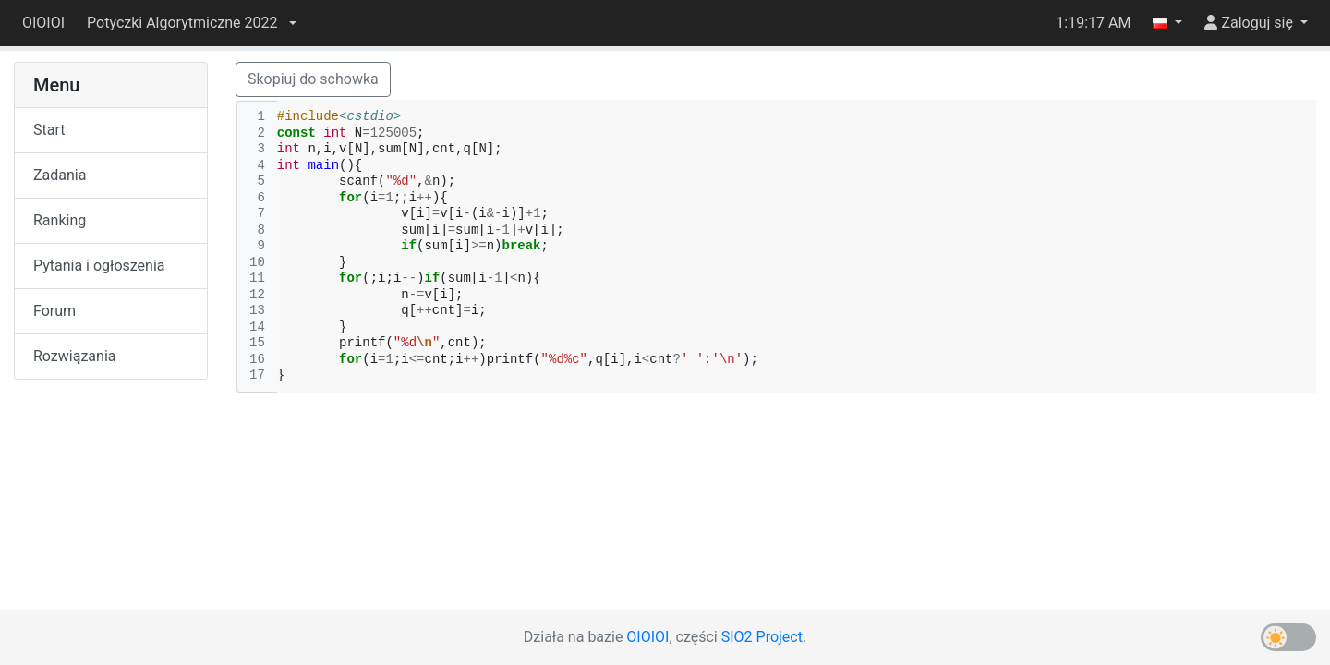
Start (49, 130)
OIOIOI (43, 22)
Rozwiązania (74, 356)
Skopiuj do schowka (313, 79)
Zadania (59, 175)
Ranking (59, 220)
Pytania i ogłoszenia (99, 265)
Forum (54, 311)
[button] (191, 23)
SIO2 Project (762, 637)
